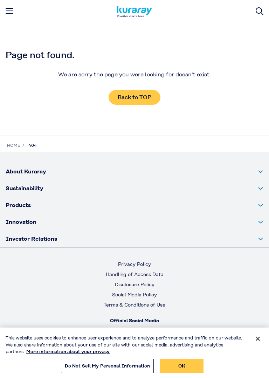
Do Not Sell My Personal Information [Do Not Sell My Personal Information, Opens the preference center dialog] (107, 368)
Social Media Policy (134, 294)
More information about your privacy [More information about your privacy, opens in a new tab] (68, 354)
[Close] (257, 341)
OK (181, 368)
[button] (134, 171)
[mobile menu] (9, 11)
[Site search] (259, 11)
